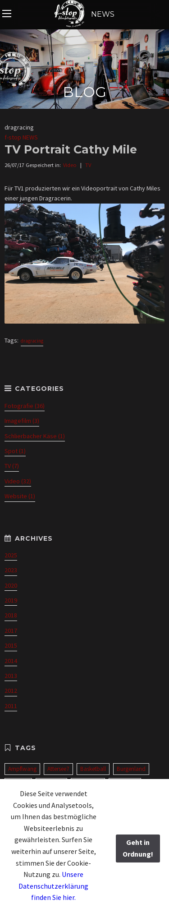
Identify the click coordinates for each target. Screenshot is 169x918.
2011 (11, 706)
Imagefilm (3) (22, 421)
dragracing (32, 341)
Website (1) (20, 496)
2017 (11, 630)
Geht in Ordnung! (138, 848)
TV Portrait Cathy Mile (71, 149)
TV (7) (12, 466)
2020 (11, 585)
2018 (11, 615)
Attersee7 (58, 769)
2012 (11, 690)
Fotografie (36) (25, 406)
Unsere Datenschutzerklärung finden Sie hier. (53, 886)
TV (88, 165)
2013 (11, 676)
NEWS (84, 14)
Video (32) (18, 481)
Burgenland (131, 769)
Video (70, 165)
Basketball (93, 769)
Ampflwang (22, 769)
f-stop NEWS (21, 137)
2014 (11, 661)
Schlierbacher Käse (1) (35, 436)
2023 (11, 570)
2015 (11, 645)
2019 (11, 600)
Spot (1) (15, 451)
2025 (11, 555)
